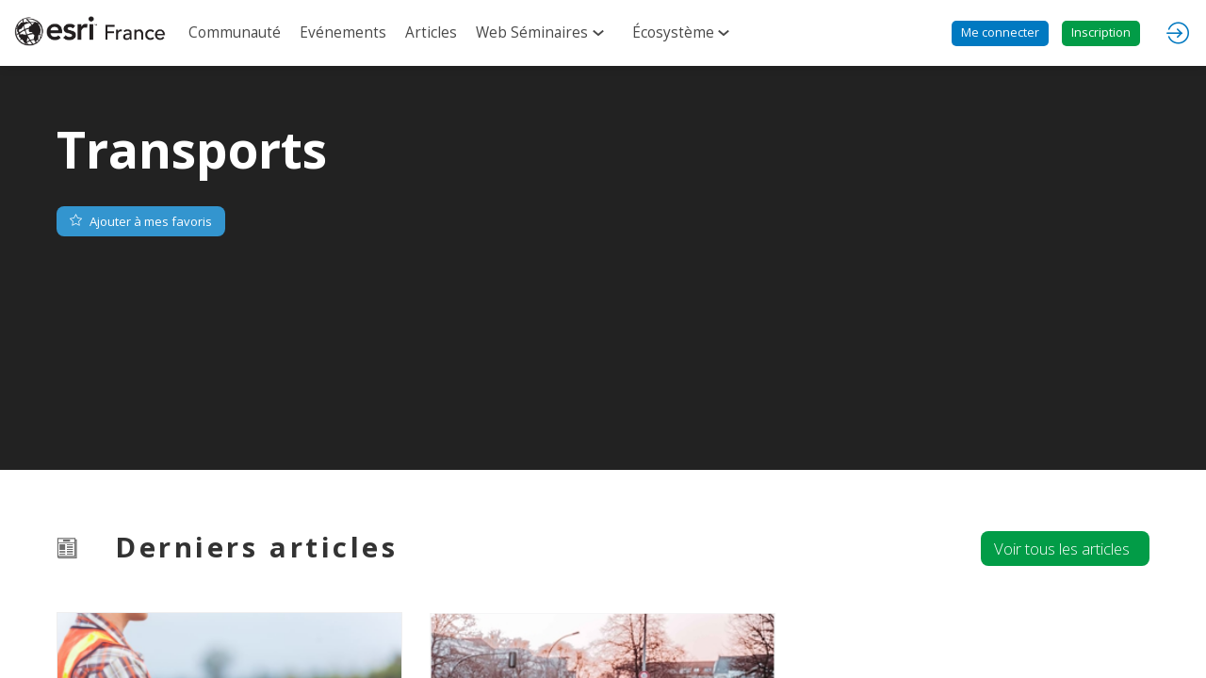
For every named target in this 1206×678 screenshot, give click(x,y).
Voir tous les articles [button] (1062, 548)
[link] (234, 33)
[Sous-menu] (601, 34)
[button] (1000, 33)
